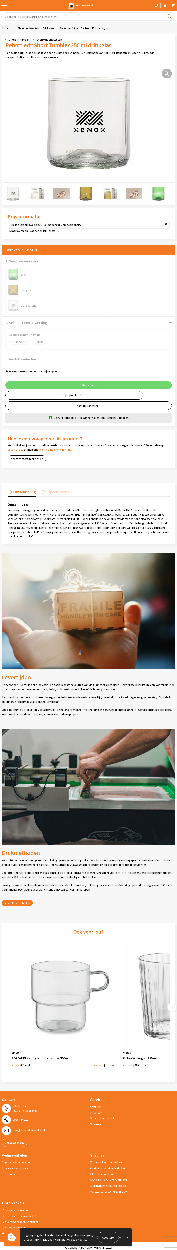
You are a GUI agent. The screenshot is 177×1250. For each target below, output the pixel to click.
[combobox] (88, 16)
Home (5, 28)
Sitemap (95, 1102)
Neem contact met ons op (27, 443)
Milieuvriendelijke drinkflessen (109, 1163)
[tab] (21, 477)
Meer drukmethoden (17, 887)
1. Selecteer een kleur (22, 261)
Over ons (95, 1084)
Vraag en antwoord (102, 1096)
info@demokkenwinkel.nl (55, 434)
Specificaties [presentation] (57, 476)
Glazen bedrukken (101, 1152)
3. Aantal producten (20, 343)
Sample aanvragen (88, 390)
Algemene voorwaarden (16, 1140)
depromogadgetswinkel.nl (20, 1199)
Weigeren (123, 1237)
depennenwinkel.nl (15, 1188)
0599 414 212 (15, 434)
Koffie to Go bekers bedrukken (109, 1157)
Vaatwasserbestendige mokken (109, 1169)
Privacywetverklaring (15, 1146)
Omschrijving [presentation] (24, 476)
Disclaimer (8, 1152)
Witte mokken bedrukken (106, 1140)
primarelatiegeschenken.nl (20, 1211)
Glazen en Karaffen (28, 28)
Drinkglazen (49, 28)
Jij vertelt (96, 1090)
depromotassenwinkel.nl (19, 1193)
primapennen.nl (13, 1205)
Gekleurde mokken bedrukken (108, 1146)
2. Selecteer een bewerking (26, 307)
